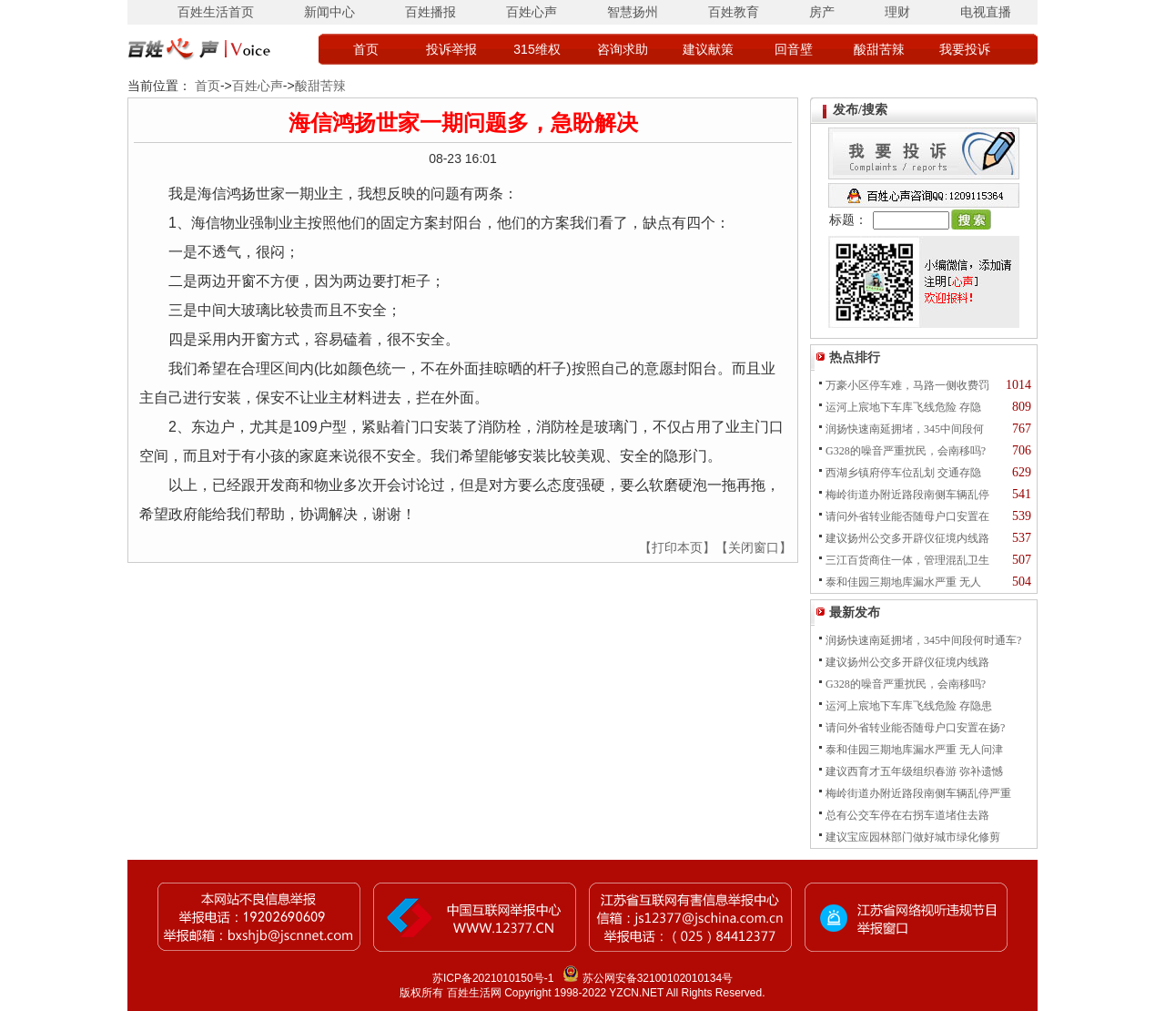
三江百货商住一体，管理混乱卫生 (907, 560)
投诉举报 (451, 49)
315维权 (536, 49)
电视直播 (985, 12)
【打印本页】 (677, 547)
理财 (897, 12)
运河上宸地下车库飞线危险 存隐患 (909, 706)
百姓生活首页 (215, 12)
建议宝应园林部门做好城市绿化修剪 (913, 837)
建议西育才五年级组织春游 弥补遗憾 (914, 771)
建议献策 (708, 49)
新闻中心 (329, 12)
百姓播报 (430, 12)
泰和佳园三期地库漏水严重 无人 (903, 582)
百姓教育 (733, 12)
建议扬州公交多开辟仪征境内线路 (907, 538)
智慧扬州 (632, 12)
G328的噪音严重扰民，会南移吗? (906, 450)
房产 (822, 12)
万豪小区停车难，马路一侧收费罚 (907, 385)
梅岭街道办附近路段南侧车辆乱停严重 (918, 793)
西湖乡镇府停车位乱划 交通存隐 (903, 472)
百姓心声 (531, 12)
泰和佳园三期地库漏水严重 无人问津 (914, 749)
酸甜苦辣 (879, 49)
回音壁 (794, 49)
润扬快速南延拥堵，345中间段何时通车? (923, 640)
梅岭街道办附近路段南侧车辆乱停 (907, 494)
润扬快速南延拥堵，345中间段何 (905, 429)
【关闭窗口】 (753, 547)
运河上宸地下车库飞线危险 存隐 (903, 407)
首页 (366, 49)
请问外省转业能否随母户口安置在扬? (915, 727)
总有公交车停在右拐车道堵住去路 (907, 815)
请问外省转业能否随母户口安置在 (907, 516)
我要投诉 (964, 49)
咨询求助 (622, 49)
